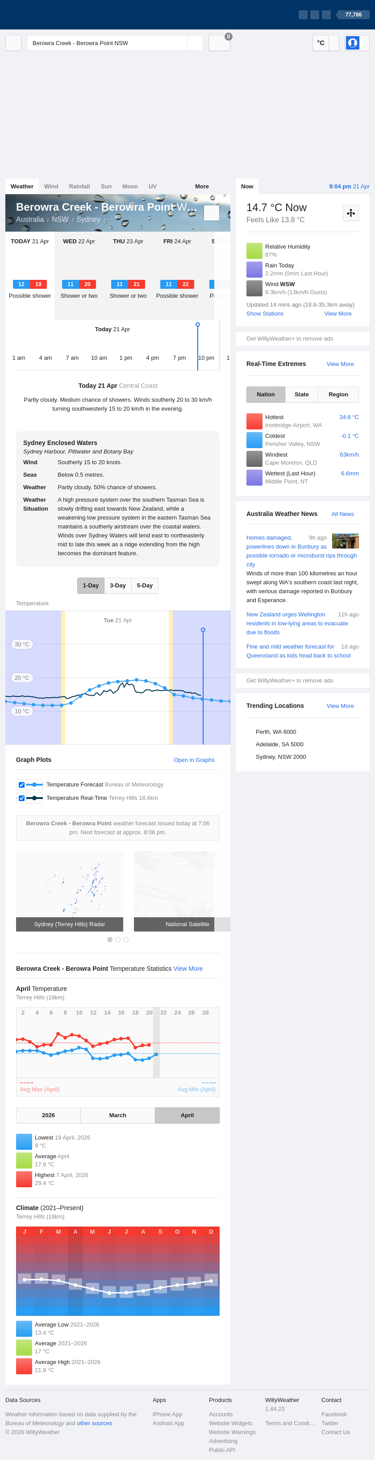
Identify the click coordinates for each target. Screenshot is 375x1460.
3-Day (117, 585)
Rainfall (79, 186)
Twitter (329, 1423)
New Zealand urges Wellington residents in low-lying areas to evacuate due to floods (302, 623)
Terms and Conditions (290, 1423)
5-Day (145, 585)
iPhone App (168, 1414)
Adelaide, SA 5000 (280, 744)
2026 (48, 1115)
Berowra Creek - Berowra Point (110, 218)
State (302, 394)
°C (321, 42)
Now (247, 186)
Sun (106, 186)
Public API (222, 1450)
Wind (51, 186)
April (187, 1115)
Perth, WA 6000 (276, 731)
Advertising (223, 1441)
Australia (30, 219)
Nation (266, 394)
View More (338, 313)
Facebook (334, 1414)
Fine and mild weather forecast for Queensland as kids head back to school (302, 650)
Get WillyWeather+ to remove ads (289, 338)
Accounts (221, 1414)
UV (153, 186)
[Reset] (179, 42)
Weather (22, 186)
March (117, 1115)
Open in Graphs (194, 760)
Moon (130, 186)
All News (342, 514)
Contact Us (335, 1432)
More (202, 186)
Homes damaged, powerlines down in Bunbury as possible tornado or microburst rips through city (302, 569)
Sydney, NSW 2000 (281, 756)
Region (338, 394)
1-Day (91, 585)
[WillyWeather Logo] (47, 14)
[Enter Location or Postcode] (115, 43)
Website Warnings (232, 1432)
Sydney (88, 219)
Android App (168, 1423)
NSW (60, 219)
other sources (94, 1423)
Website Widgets (230, 1423)
